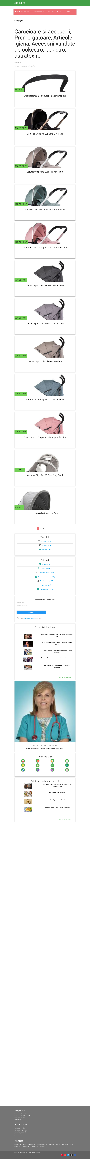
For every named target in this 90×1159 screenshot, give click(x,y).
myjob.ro (51, 1144)
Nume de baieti (19, 1136)
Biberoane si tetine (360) (46, 595)
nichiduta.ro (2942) (46, 564)
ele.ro (24, 1144)
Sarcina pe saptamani (21, 1130)
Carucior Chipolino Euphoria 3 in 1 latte (45, 194)
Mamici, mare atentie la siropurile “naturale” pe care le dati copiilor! (45, 872)
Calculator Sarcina (20, 1128)
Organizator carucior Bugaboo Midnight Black (45, 118)
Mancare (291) (46, 607)
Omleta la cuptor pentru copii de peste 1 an (57, 1009)
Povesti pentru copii (20, 1132)
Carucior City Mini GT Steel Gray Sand (45, 497)
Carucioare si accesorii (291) (46, 599)
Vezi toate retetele (64, 1020)
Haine (29, 40)
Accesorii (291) (46, 587)
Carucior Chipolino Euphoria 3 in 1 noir (45, 156)
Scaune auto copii (39, 34)
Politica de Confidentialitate (22, 1116)
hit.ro (71, 1144)
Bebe (70, 34)
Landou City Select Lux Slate (45, 535)
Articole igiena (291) (47, 591)
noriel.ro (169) (47, 568)
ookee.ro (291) (46, 572)
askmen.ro (35, 1146)
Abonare (31, 657)
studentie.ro (18, 1146)
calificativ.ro (26, 1146)
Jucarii (19, 40)
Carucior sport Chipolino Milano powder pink (45, 459)
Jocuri (60, 34)
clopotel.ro (18, 1144)
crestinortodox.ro (42, 1144)
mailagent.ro (31, 1144)
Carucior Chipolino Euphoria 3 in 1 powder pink (45, 270)
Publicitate (18, 1120)
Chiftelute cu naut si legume (57, 993)
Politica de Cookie (20, 1118)
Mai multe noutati (65, 777)
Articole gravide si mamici (23, 34)
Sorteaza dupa (18, 84)
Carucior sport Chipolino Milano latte (45, 384)
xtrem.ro (42, 1146)
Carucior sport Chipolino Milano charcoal (45, 308)
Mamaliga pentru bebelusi (57, 1001)
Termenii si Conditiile (21, 1114)
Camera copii (50, 34)
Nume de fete (18, 1134)
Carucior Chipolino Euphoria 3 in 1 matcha (45, 232)
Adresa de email (20, 648)
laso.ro (58, 1144)
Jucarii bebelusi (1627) (46, 603)
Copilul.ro (19, 2)
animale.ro (65, 1144)
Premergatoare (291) (47, 611)
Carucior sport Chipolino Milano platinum (45, 346)
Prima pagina (18, 43)
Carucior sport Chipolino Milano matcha (45, 422)
